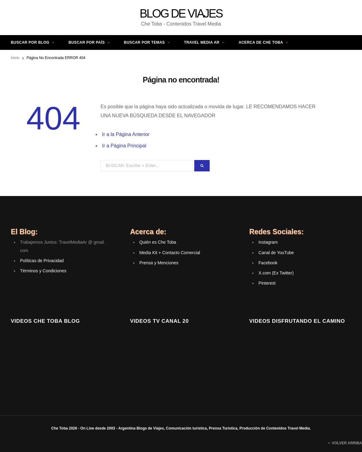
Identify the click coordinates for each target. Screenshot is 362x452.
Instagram (268, 242)
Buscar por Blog (30, 42)
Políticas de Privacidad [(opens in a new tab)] (42, 260)
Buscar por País (86, 42)
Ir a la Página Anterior (126, 134)
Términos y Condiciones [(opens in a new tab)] (43, 270)
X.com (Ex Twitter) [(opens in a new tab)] (276, 272)
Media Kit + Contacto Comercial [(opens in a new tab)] (169, 252)
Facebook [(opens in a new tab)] (267, 262)
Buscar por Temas (144, 42)
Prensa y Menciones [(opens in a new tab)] (159, 262)
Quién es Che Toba (157, 242)
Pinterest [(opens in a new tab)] (266, 283)
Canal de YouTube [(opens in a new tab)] (276, 252)
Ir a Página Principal (124, 145)
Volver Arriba (345, 443)
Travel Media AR (202, 42)
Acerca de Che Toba (261, 42)
